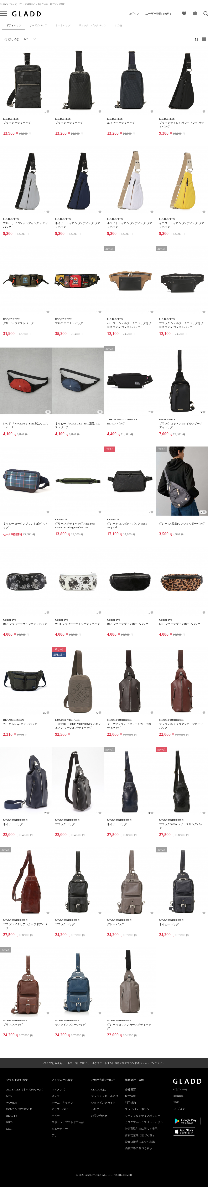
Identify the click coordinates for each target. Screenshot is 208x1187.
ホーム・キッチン (62, 1102)
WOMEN (11, 1102)
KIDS (9, 1122)
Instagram (178, 1095)
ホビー (56, 1115)
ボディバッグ (13, 25)
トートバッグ (62, 25)
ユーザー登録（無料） (158, 13)
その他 (118, 25)
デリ (54, 1135)
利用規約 (130, 1102)
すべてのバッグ (38, 25)
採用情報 (130, 1096)
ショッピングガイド (103, 1102)
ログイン (133, 13)
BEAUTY (11, 1115)
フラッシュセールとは (104, 1096)
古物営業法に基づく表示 (140, 1135)
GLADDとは (98, 1089)
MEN (9, 1096)
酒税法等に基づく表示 (138, 1148)
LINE (176, 1102)
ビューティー (60, 1128)
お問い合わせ (99, 1115)
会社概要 (130, 1089)
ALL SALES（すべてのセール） (25, 1089)
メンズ (56, 1096)
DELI (9, 1128)
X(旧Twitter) (180, 1089)
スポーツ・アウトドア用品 (68, 1122)
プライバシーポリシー (138, 1109)
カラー (27, 39)
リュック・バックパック (92, 25)
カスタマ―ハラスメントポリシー (145, 1122)
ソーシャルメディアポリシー (142, 1115)
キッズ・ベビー (61, 1109)
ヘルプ (95, 1109)
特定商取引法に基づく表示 (141, 1128)
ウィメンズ (58, 1089)
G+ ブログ (179, 1108)
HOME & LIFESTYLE (19, 1109)
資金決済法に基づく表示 (140, 1141)
